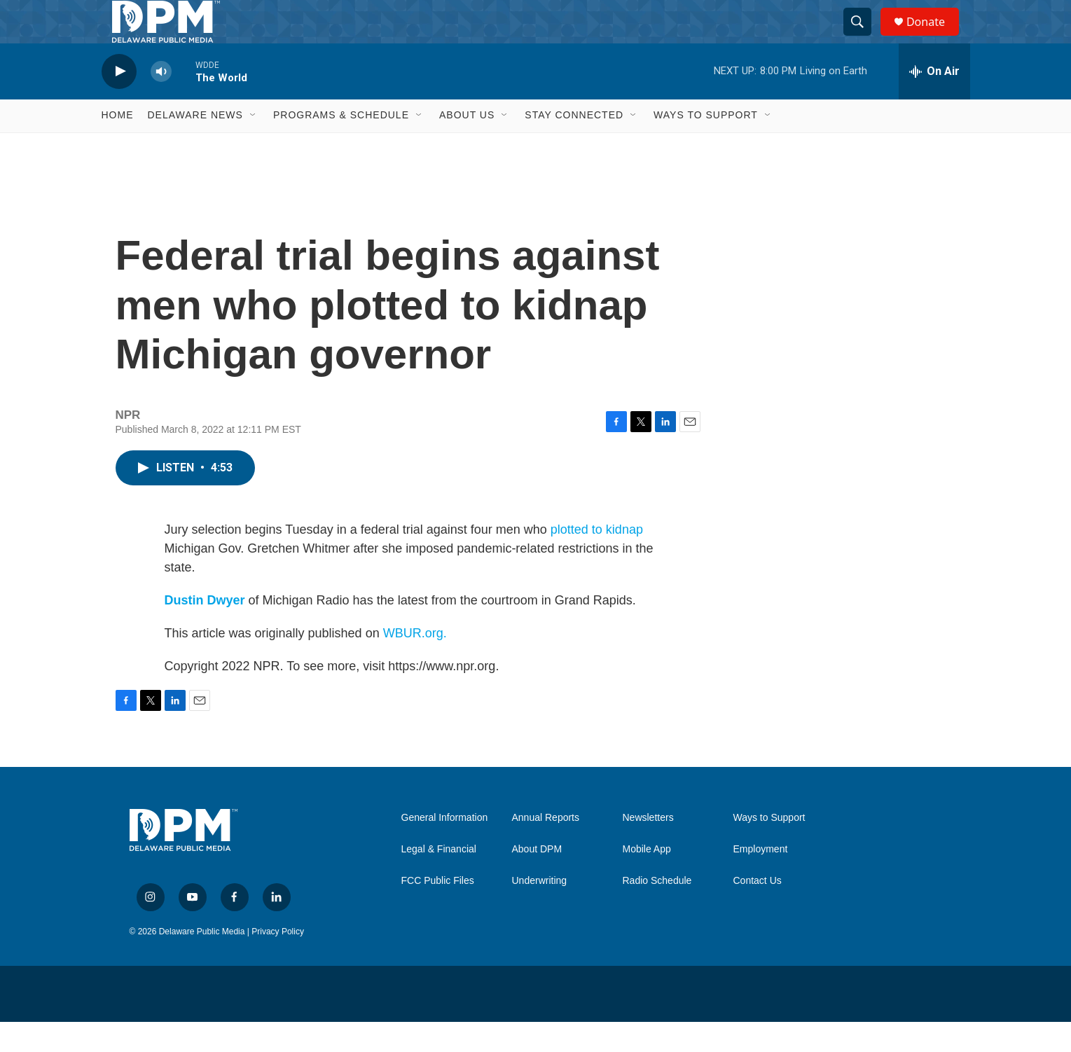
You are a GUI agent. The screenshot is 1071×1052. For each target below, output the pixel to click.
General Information (444, 848)
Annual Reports (546, 848)
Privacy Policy (277, 962)
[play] (119, 102)
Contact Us (757, 911)
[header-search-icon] (864, 37)
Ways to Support (706, 145)
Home (118, 145)
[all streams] (934, 102)
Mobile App (647, 879)
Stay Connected (574, 145)
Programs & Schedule (341, 145)
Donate (934, 36)
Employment (760, 879)
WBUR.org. (415, 663)
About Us (467, 145)
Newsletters (648, 848)
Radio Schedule (657, 911)
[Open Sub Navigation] (253, 145)
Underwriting (539, 911)
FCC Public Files (437, 911)
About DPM (537, 879)
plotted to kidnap (597, 560)
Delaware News (195, 145)
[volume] (161, 102)
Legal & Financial (438, 879)
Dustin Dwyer (205, 630)
